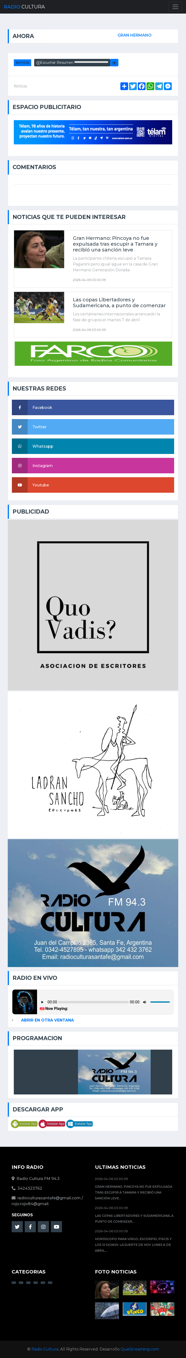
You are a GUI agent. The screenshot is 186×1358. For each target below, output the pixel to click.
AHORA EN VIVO (56, 1071)
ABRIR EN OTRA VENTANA (47, 1020)
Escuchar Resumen (72, 62)
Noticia (22, 62)
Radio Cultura (44, 1349)
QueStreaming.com (140, 1349)
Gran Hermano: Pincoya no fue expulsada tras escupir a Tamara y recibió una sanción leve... (133, 1192)
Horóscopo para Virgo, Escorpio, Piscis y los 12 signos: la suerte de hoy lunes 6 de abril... (133, 1244)
